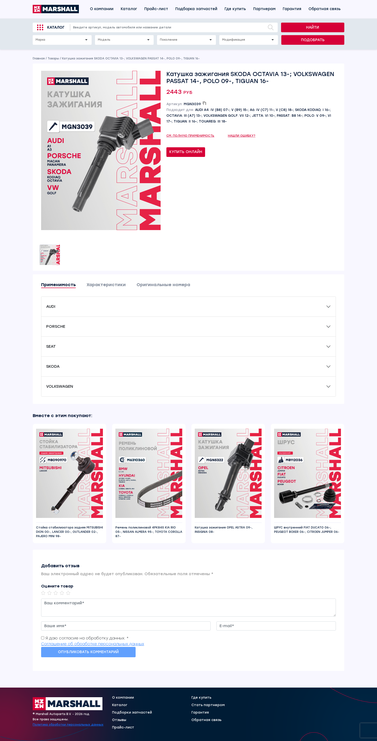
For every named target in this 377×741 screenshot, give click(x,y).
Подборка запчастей (196, 9)
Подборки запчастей (132, 712)
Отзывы (119, 720)
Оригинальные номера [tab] (163, 284)
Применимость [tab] (58, 284)
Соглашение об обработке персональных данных (92, 644)
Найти (312, 27)
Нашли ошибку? (242, 135)
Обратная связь (324, 9)
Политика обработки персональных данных (68, 724)
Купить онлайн (185, 152)
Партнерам (264, 9)
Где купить (235, 9)
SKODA (53, 366)
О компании (101, 9)
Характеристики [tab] (106, 284)
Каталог (129, 9)
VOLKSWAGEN (59, 386)
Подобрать (313, 40)
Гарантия (292, 9)
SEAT (51, 346)
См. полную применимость (190, 135)
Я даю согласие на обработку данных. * (87, 638)
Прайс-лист (156, 9)
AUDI (50, 306)
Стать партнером (208, 705)
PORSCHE (55, 326)
